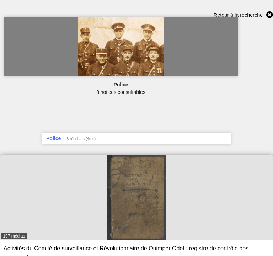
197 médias (14, 236)
